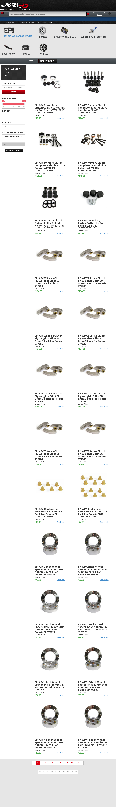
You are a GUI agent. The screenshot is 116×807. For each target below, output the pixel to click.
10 (72, 763)
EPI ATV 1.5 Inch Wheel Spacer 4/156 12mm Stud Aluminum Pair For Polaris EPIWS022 (93, 686)
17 (64, 772)
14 (52, 772)
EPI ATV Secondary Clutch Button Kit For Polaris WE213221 (91, 223)
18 (68, 772)
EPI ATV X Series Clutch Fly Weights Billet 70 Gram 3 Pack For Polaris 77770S (92, 282)
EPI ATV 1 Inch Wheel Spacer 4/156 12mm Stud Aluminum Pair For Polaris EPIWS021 (49, 628)
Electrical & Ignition (93, 36)
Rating (6, 111)
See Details (61, 118)
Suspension (8, 53)
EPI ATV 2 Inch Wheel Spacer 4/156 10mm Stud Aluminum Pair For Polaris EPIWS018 (93, 570)
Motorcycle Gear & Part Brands (34, 22)
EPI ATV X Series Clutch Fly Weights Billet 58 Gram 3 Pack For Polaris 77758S (92, 397)
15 (56, 772)
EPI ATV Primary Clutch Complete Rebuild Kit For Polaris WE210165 (93, 165)
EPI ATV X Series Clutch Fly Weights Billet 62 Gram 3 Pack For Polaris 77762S (92, 339)
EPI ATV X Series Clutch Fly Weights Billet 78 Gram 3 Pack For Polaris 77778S (49, 455)
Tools (26, 53)
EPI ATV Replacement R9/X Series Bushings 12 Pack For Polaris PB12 (92, 511)
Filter (13, 92)
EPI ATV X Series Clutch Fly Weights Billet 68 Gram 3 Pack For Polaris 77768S (49, 339)
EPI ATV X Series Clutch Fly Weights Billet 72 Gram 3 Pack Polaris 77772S (48, 282)
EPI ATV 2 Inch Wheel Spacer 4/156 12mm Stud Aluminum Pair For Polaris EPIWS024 (49, 570)
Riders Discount (12, 22)
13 (48, 772)
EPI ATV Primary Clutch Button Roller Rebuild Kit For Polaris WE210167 (49, 223)
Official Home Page (18, 36)
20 (76, 772)
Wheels (44, 53)
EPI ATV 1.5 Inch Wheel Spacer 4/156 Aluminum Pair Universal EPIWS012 (92, 742)
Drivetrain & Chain (65, 36)
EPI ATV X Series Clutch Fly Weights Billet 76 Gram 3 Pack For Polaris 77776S (92, 455)
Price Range (9, 98)
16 (60, 772)
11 (40, 772)
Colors (6, 122)
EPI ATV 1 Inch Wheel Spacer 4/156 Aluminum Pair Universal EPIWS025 (49, 685)
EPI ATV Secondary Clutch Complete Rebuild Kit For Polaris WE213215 (50, 107)
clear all (7, 76)
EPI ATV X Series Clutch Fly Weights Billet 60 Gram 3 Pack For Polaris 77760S (49, 397)
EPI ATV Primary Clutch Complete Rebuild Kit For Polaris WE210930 (50, 165)
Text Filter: (9, 83)
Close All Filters (13, 150)
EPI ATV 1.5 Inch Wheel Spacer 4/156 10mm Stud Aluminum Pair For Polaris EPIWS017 (49, 743)
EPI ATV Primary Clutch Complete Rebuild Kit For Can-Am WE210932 (93, 107)
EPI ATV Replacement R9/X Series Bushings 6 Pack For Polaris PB (48, 511)
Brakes (43, 36)
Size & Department (13, 132)
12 (44, 772)
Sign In (99, 15)
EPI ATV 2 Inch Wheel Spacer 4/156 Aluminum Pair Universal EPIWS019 (92, 627)
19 (72, 772)
